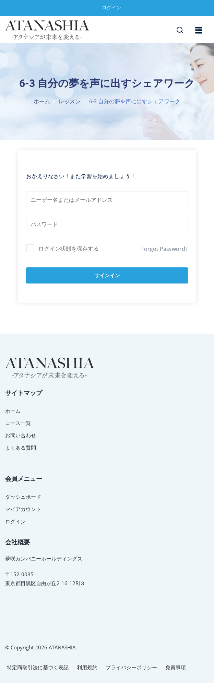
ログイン (111, 7)
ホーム (42, 101)
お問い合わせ (20, 435)
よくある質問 (20, 447)
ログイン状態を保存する (68, 248)
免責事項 (175, 667)
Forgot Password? (164, 249)
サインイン (107, 275)
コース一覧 (18, 422)
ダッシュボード (23, 496)
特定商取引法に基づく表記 (38, 667)
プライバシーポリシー (131, 667)
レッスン (70, 101)
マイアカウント (23, 509)
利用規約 (87, 667)
